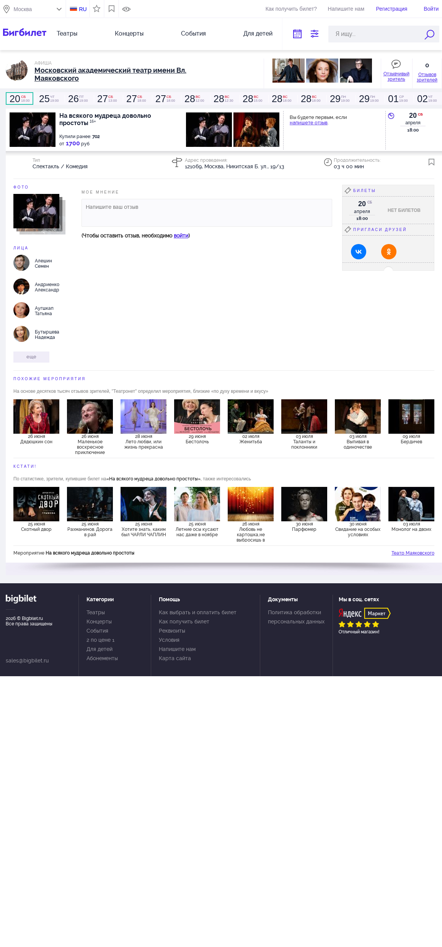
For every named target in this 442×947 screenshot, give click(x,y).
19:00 (49, 99)
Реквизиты (172, 631)
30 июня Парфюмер (304, 526)
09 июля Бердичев (411, 439)
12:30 (223, 99)
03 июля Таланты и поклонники (304, 442)
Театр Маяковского (412, 553)
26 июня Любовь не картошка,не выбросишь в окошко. (250, 531)
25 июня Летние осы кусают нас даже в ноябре (197, 529)
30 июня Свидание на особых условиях (357, 529)
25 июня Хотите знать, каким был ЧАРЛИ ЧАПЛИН (143, 529)
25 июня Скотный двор (36, 526)
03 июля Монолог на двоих (411, 526)
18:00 (20, 99)
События (193, 33)
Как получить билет (184, 621)
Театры (67, 33)
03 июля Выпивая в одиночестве (358, 442)
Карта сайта (175, 658)
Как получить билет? (291, 9)
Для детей (257, 33)
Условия (169, 640)
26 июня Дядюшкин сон (36, 439)
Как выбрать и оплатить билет (197, 612)
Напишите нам (346, 9)
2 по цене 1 (100, 640)
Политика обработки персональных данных (296, 617)
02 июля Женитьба (251, 439)
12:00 (194, 99)
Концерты (129, 33)
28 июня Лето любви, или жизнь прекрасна (143, 442)
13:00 (107, 99)
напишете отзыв (309, 122)
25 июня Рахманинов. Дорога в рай (90, 529)
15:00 (252, 99)
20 (413, 115)
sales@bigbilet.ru (27, 660)
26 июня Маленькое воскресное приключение (90, 444)
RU (82, 9)
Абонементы (102, 658)
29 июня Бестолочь (197, 439)
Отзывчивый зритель (396, 76)
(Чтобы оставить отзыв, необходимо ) (136, 236)
